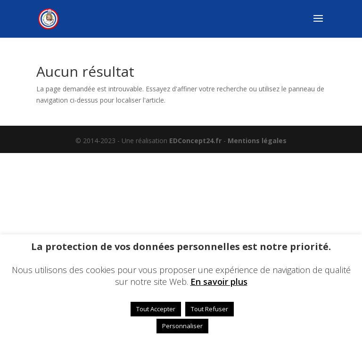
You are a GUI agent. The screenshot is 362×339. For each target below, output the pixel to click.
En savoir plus (218, 281)
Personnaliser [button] (182, 326)
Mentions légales (257, 140)
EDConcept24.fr (196, 140)
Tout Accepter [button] (155, 309)
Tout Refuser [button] (209, 309)
